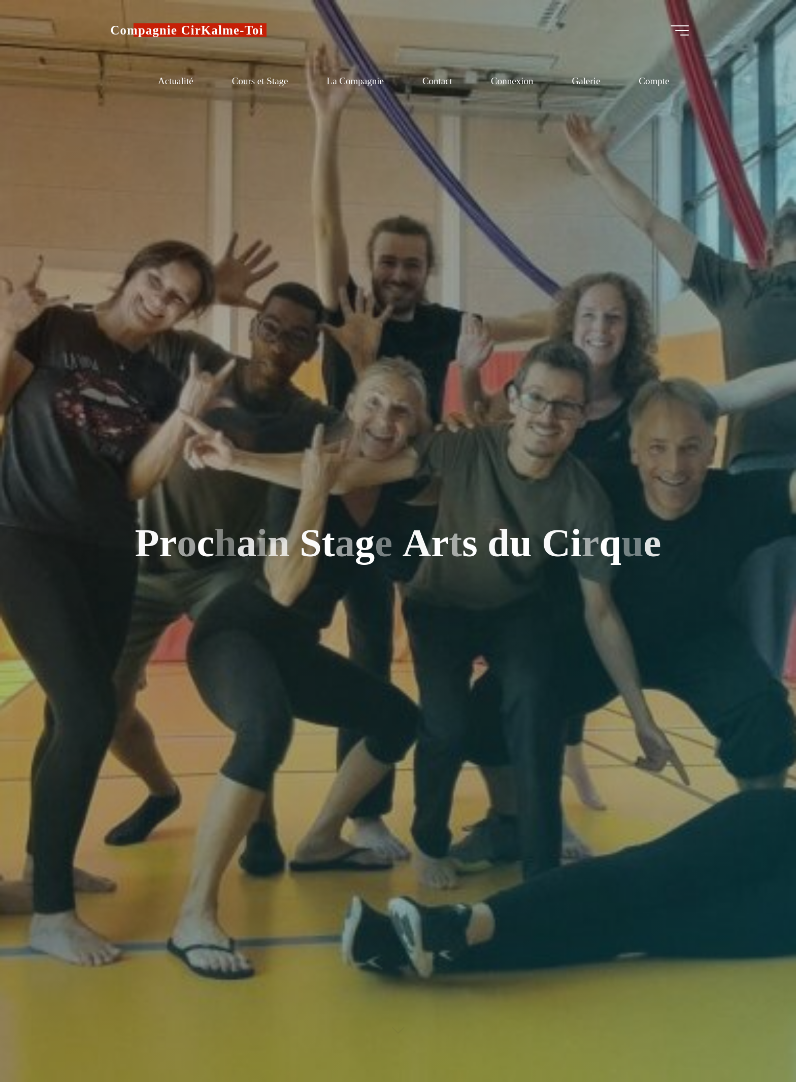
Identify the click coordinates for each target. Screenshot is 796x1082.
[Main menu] (680, 30)
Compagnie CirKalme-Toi (187, 30)
